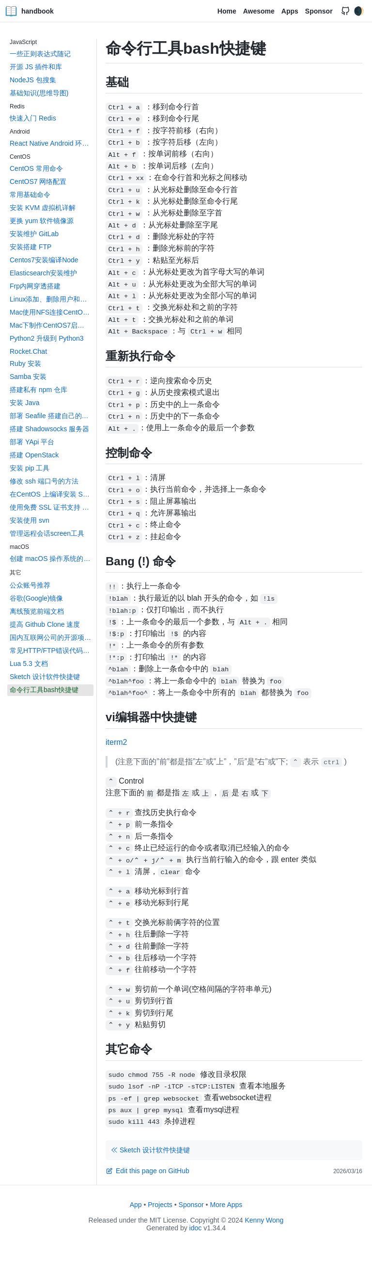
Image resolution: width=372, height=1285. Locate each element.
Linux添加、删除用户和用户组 (51, 299)
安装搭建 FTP (30, 247)
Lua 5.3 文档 (29, 663)
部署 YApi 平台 (32, 442)
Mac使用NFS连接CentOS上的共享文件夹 (51, 312)
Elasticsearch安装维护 (43, 273)
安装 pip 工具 (29, 468)
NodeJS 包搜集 (33, 80)
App (136, 1205)
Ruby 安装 (25, 363)
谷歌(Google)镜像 (36, 598)
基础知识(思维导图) (39, 93)
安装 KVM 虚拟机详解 (43, 208)
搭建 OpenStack (34, 455)
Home (226, 11)
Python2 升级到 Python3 (47, 338)
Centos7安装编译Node (44, 260)
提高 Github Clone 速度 (45, 624)
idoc (195, 1228)
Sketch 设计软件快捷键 (45, 676)
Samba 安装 (28, 376)
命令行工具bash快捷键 (44, 690)
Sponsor (319, 11)
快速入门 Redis (33, 118)
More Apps (226, 1205)
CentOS (20, 156)
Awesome (259, 11)
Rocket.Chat (28, 351)
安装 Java (24, 403)
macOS (19, 547)
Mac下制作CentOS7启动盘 (50, 325)
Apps (289, 11)
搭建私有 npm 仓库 (38, 389)
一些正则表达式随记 (40, 54)
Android (20, 131)
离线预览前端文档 (37, 611)
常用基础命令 (30, 194)
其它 (15, 572)
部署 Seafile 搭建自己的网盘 (51, 416)
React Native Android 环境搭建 (51, 143)
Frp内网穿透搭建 (35, 286)
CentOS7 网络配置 (38, 181)
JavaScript (23, 42)
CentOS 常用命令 (36, 168)
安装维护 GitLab (34, 234)
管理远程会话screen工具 (47, 533)
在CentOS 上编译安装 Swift (51, 494)
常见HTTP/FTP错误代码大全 (51, 650)
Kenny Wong (264, 1220)
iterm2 (116, 742)
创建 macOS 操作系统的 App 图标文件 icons (51, 558)
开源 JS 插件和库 (36, 67)
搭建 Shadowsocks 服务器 (49, 429)
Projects (160, 1205)
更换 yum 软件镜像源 (42, 221)
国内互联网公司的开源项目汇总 (51, 637)
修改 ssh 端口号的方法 (44, 481)
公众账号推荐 (30, 585)
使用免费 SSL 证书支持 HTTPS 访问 (51, 507)
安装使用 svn (29, 520)
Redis (17, 106)
